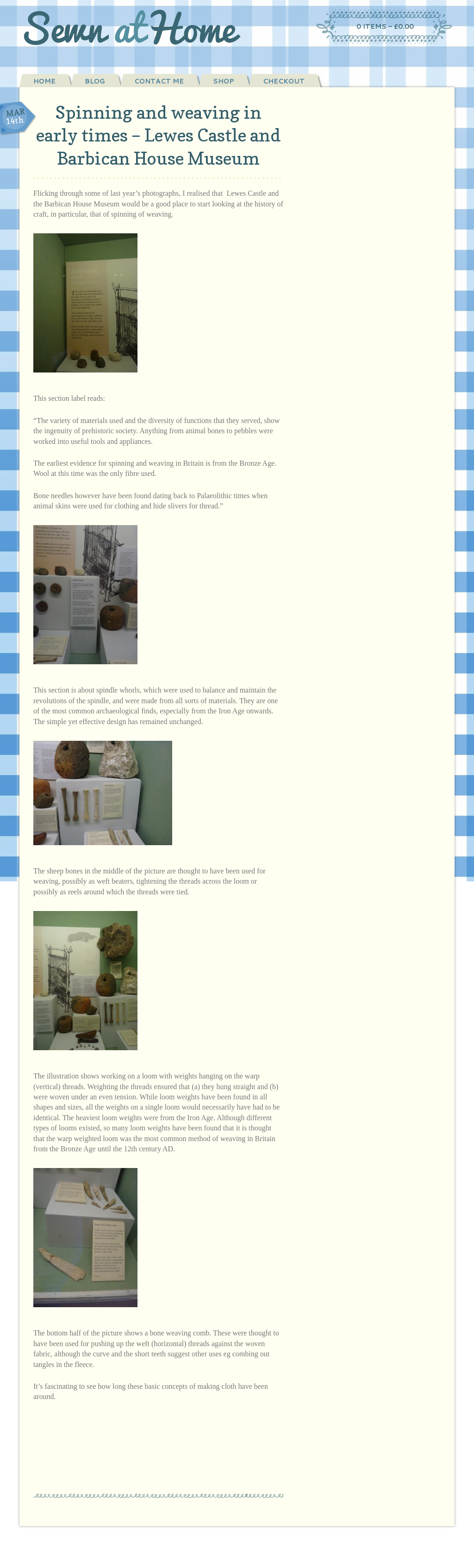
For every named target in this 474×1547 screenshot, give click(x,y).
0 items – (385, 26)
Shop (223, 81)
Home (44, 81)
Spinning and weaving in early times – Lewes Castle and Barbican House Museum (158, 135)
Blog (95, 81)
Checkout (284, 81)
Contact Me (159, 81)
